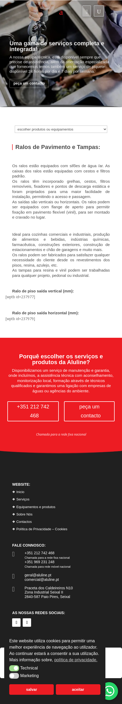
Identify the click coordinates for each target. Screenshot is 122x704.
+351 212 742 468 (33, 411)
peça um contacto (29, 89)
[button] (14, 668)
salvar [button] (31, 689)
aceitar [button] (78, 689)
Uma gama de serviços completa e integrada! (56, 52)
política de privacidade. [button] (75, 660)
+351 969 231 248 (39, 562)
